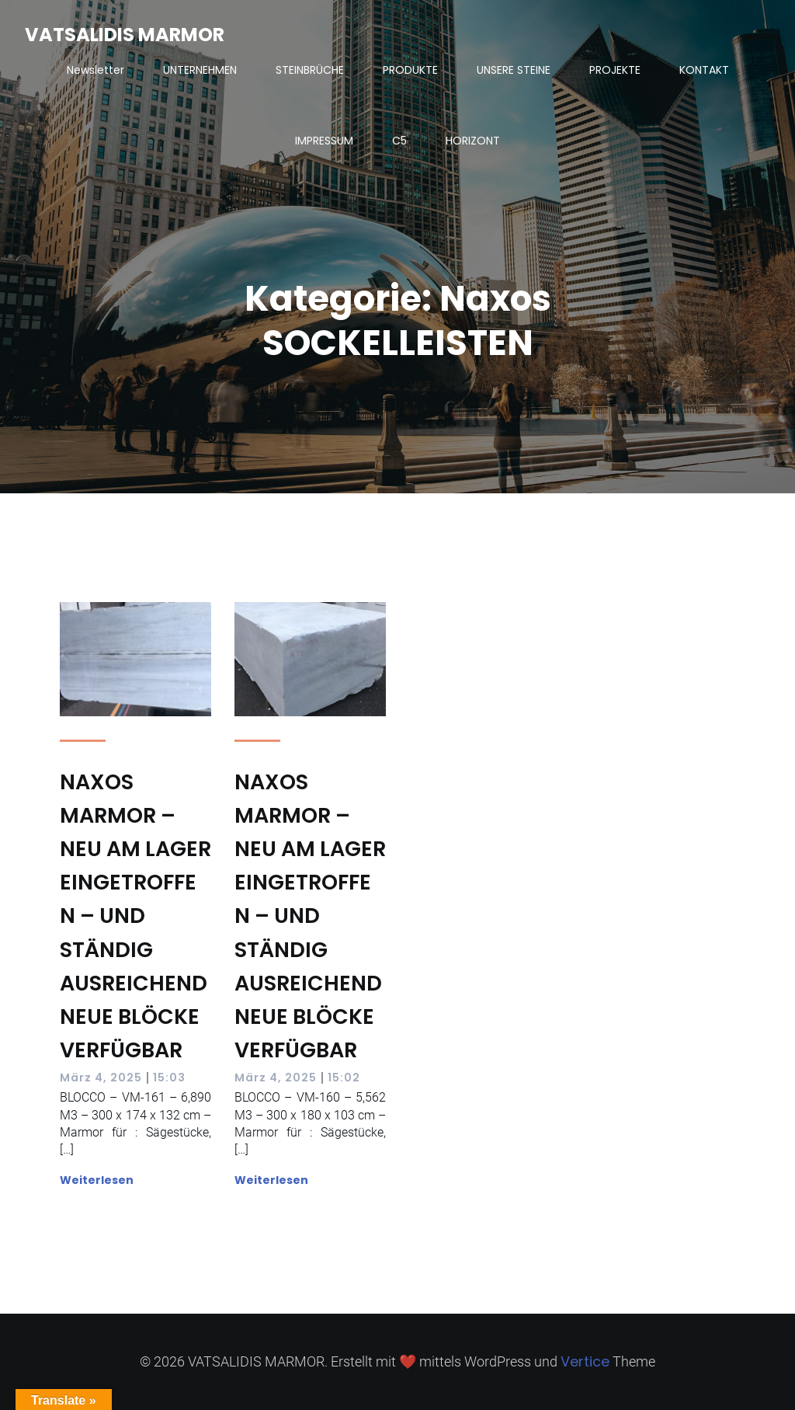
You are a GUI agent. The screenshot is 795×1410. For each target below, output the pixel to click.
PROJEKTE (615, 70)
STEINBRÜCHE (310, 70)
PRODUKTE (410, 70)
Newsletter (95, 70)
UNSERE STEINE (513, 70)
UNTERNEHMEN (200, 70)
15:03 (169, 1077)
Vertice (585, 1361)
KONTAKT (704, 70)
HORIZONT (473, 140)
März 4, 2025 (101, 1077)
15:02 (344, 1077)
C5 (399, 140)
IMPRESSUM (324, 140)
